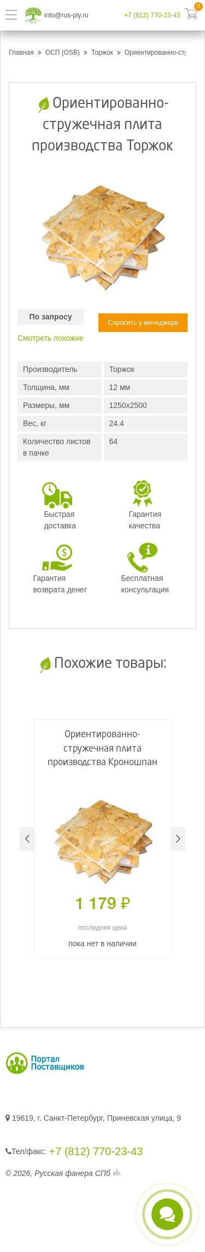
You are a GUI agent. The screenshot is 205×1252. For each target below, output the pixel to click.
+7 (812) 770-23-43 (152, 15)
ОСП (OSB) (62, 52)
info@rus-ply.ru (66, 15)
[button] (178, 839)
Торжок (102, 52)
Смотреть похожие (50, 338)
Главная (21, 52)
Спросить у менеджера (143, 323)
